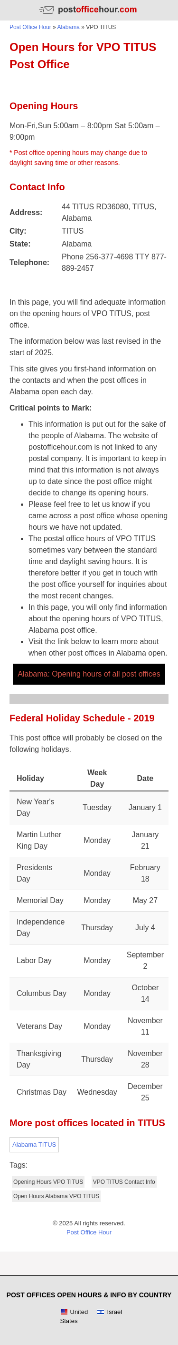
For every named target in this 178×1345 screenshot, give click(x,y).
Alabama (68, 27)
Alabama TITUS (34, 1144)
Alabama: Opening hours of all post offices (89, 674)
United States (74, 1316)
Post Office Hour (30, 27)
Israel (109, 1312)
